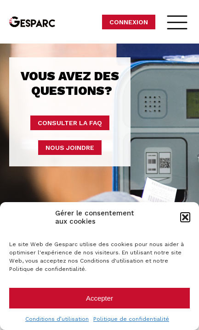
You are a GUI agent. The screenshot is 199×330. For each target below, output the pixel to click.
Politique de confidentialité (131, 319)
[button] (185, 217)
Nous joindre (69, 147)
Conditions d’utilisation (57, 319)
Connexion (128, 22)
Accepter (99, 298)
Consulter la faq (70, 122)
